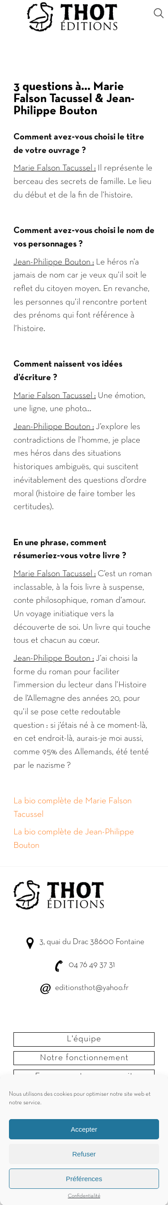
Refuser (84, 1159)
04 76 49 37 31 (92, 965)
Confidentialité (84, 1202)
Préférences (84, 1184)
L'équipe (84, 1039)
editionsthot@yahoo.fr (92, 988)
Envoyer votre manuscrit (84, 1076)
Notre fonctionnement (84, 1058)
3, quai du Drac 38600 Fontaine (91, 942)
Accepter (84, 1134)
